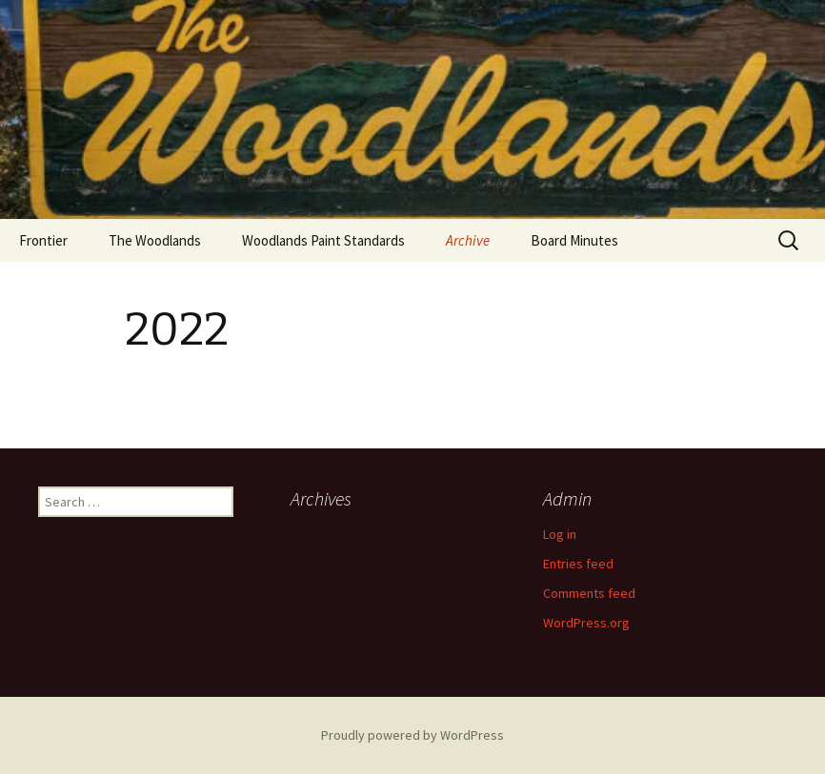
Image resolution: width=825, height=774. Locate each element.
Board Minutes (574, 240)
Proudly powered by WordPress (412, 735)
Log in (559, 534)
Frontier (43, 240)
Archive (468, 240)
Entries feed (578, 563)
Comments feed (589, 593)
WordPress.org (586, 622)
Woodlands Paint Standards (323, 240)
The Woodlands (155, 240)
